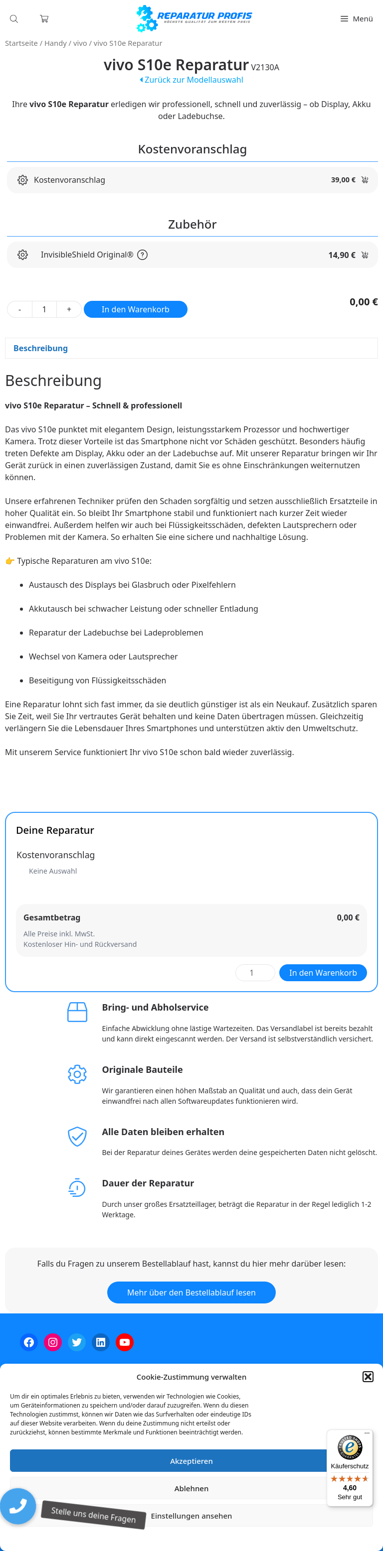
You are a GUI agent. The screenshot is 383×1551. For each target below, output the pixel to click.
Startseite (21, 43)
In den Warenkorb (136, 309)
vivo (80, 43)
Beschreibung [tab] (40, 348)
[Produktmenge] (44, 309)
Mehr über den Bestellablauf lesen (191, 1292)
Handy (55, 43)
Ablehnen (192, 1488)
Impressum (251, 1538)
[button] (368, 1377)
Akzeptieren (191, 1461)
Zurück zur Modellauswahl (191, 79)
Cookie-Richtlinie (139, 1538)
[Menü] (367, 1435)
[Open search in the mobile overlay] (15, 18)
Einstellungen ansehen (191, 1516)
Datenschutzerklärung (199, 1538)
